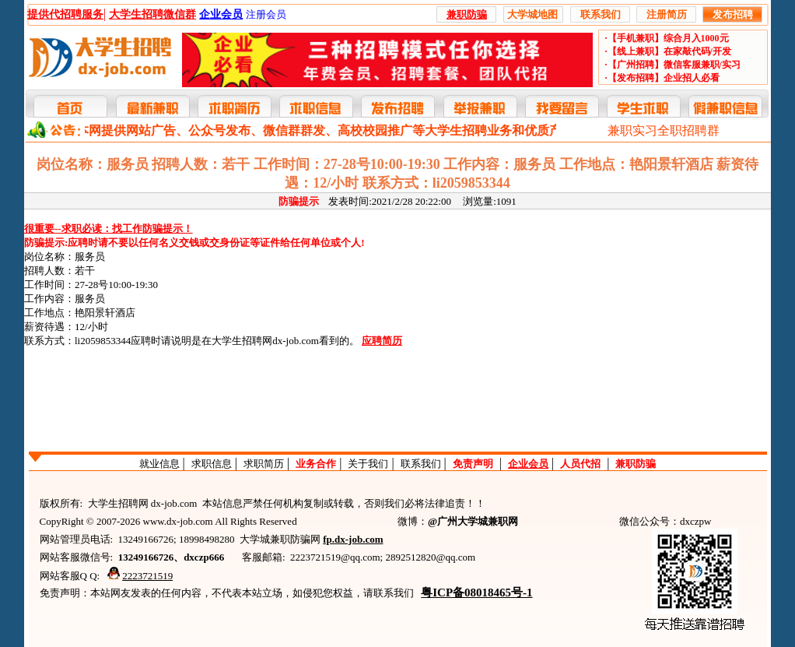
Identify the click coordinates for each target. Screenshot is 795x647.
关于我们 (368, 463)
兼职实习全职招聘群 (664, 130)
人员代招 (580, 463)
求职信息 (211, 463)
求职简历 (263, 463)
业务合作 (316, 463)
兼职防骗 (635, 463)
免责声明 (473, 463)
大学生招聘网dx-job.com (265, 340)
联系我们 (421, 463)
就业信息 (159, 463)
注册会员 (266, 14)
